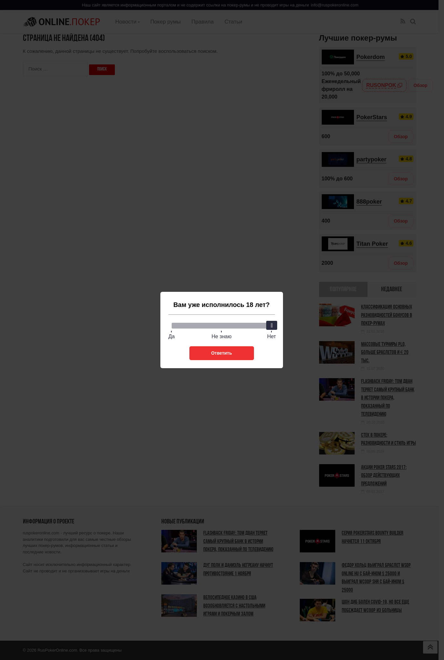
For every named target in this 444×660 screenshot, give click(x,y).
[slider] (271, 325)
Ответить (221, 353)
